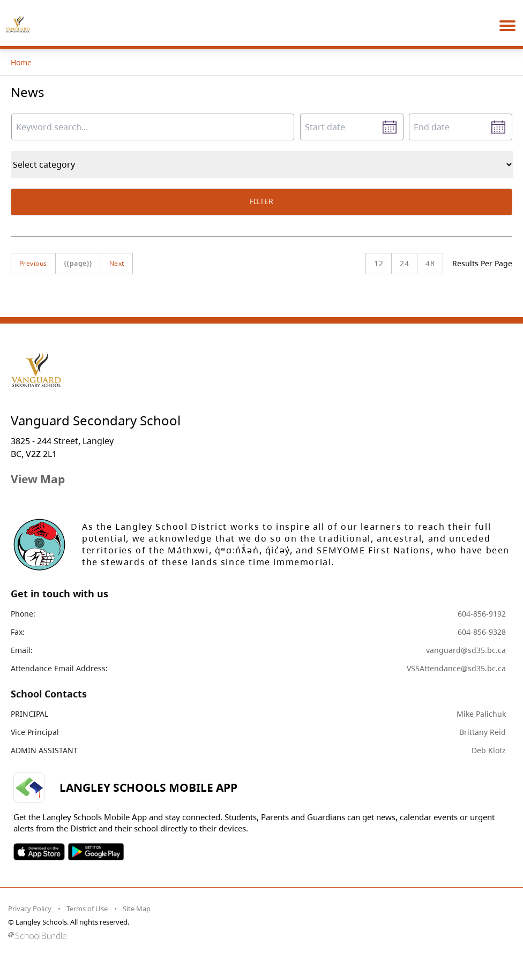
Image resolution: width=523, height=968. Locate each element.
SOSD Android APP (96, 851)
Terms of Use (87, 908)
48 (430, 263)
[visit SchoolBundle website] (259, 935)
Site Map (137, 908)
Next (116, 263)
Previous (33, 263)
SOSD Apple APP (39, 851)
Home (21, 62)
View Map (38, 478)
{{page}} (78, 263)
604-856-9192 (482, 614)
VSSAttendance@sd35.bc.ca (456, 668)
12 (378, 263)
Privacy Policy (29, 908)
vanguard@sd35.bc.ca (466, 650)
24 (404, 263)
